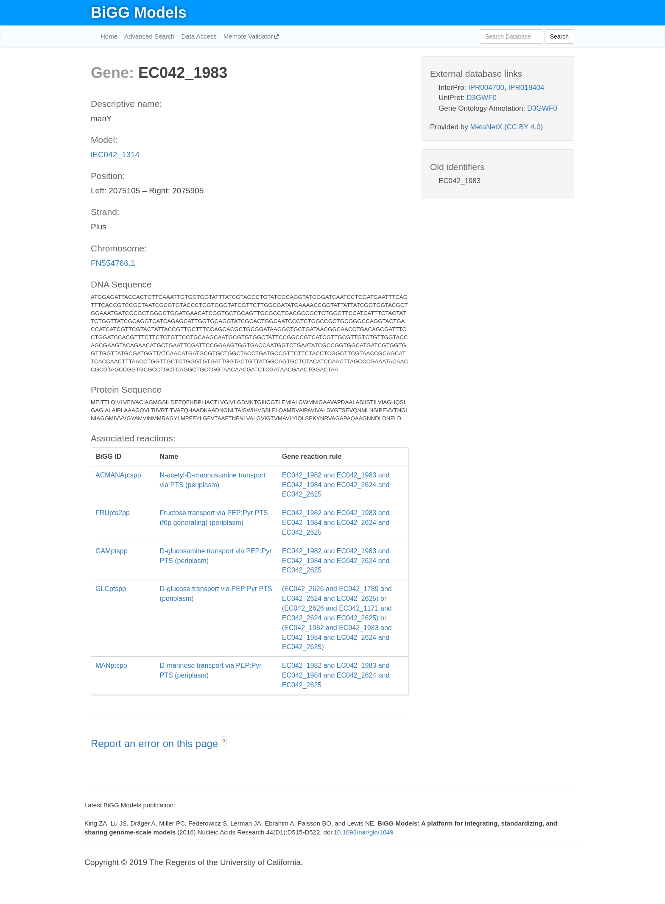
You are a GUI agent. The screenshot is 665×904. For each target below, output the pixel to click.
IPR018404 (526, 88)
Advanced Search (149, 36)
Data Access (198, 36)
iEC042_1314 (115, 154)
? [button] (223, 742)
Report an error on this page (156, 743)
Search (559, 36)
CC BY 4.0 (523, 127)
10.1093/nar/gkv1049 (364, 832)
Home (109, 36)
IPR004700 (486, 88)
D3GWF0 (482, 98)
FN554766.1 (113, 263)
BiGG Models (139, 12)
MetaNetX (486, 127)
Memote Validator (249, 36)
